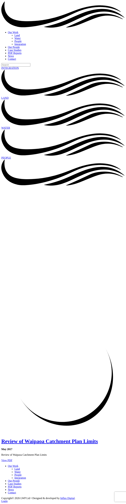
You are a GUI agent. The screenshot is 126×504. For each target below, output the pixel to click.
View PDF (6, 460)
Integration (20, 44)
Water (17, 38)
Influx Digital (67, 498)
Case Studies (14, 50)
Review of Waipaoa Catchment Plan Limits (49, 441)
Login (4, 501)
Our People (14, 47)
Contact (12, 59)
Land (17, 35)
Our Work (13, 32)
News (11, 56)
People (18, 41)
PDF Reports (14, 53)
